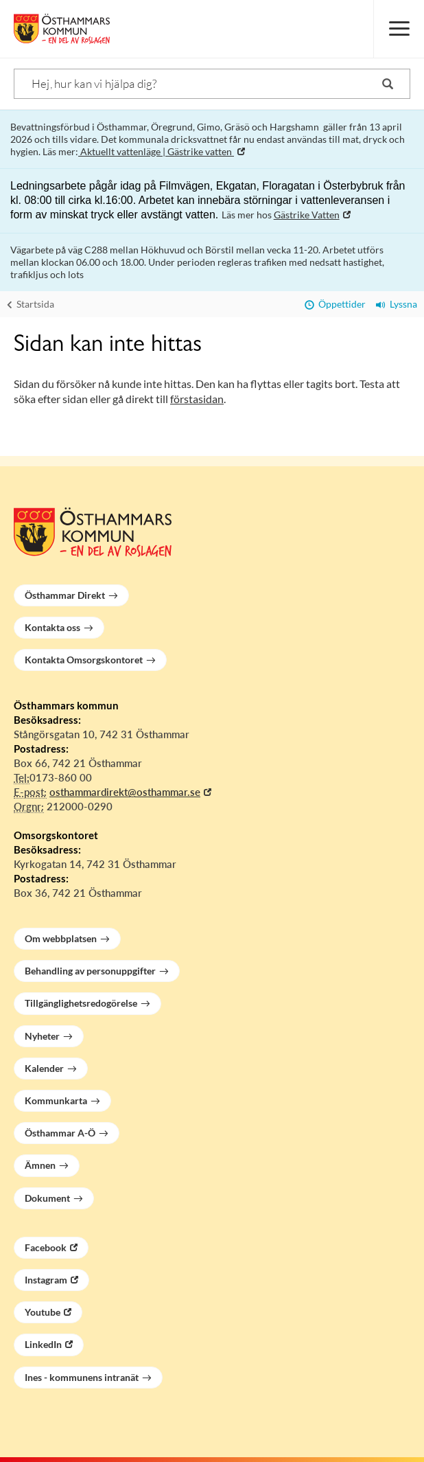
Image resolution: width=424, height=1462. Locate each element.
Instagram (46, 1280)
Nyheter (42, 1036)
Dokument (47, 1198)
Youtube (42, 1312)
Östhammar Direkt (65, 595)
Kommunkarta (56, 1100)
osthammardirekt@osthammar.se (124, 792)
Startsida (30, 304)
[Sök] (212, 84)
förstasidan (197, 398)
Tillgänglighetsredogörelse (81, 1003)
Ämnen (40, 1165)
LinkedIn (43, 1344)
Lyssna (396, 304)
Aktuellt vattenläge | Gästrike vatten (156, 151)
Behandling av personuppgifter (90, 970)
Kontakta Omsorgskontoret (84, 659)
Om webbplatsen (61, 938)
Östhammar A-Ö (60, 1133)
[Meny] (398, 29)
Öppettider (335, 304)
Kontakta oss (52, 627)
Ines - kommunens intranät (82, 1377)
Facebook (46, 1247)
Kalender (44, 1068)
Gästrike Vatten (307, 214)
